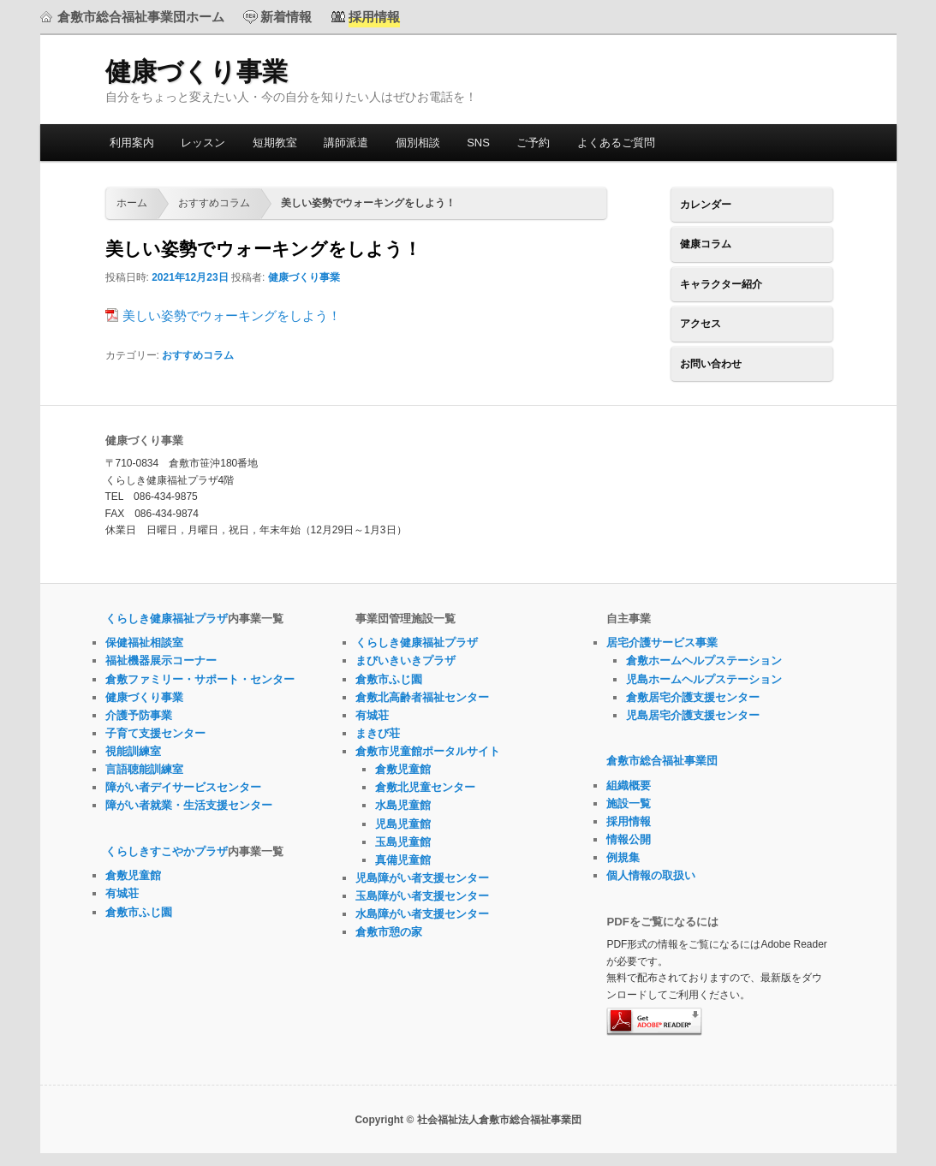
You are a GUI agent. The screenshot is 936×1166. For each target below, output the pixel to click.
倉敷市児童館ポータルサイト (427, 751)
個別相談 (418, 142)
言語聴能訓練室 (144, 769)
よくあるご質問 (616, 142)
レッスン (203, 142)
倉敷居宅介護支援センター (693, 697)
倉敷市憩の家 (388, 931)
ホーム (131, 203)
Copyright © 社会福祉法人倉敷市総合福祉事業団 (468, 1120)
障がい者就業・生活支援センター (188, 805)
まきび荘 (377, 733)
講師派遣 (346, 142)
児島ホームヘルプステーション (704, 679)
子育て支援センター (155, 733)
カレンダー (705, 205)
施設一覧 (628, 803)
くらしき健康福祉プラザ (166, 618)
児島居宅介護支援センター (693, 715)
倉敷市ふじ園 (138, 912)
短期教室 (275, 142)
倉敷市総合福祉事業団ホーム (140, 16)
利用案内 (132, 142)
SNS (478, 142)
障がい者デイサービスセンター (183, 787)
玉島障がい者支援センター (422, 895)
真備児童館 (403, 860)
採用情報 (628, 821)
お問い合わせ (711, 364)
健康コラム (705, 244)
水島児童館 (403, 805)
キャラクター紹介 (721, 284)
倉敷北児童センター (425, 787)
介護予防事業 (138, 715)
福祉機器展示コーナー (161, 660)
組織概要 (628, 785)
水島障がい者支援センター (422, 913)
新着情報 (286, 16)
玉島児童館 (403, 842)
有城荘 (122, 893)
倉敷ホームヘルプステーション (704, 660)
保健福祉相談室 (144, 642)
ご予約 (533, 142)
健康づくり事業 (196, 71)
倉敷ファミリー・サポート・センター (200, 679)
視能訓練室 (133, 751)
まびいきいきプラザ (405, 660)
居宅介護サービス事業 (662, 642)
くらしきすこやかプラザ (166, 851)
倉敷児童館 (133, 875)
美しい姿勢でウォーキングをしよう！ (231, 315)
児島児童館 (403, 824)
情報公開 (628, 839)
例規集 (623, 857)
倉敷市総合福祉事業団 (662, 760)
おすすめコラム (214, 203)
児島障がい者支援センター (422, 878)
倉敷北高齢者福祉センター (422, 697)
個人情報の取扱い (650, 875)
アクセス (700, 324)
